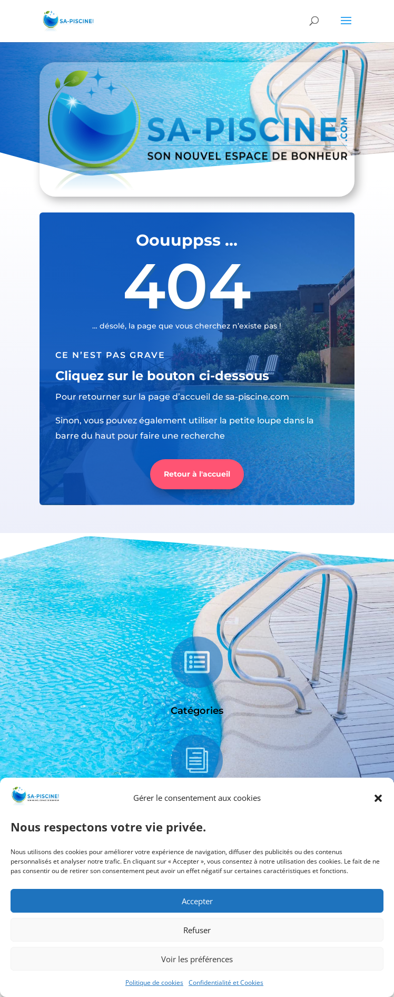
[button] (378, 798)
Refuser (197, 930)
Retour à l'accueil (197, 474)
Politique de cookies (154, 982)
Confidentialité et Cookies (226, 982)
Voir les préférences (197, 959)
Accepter (197, 901)
